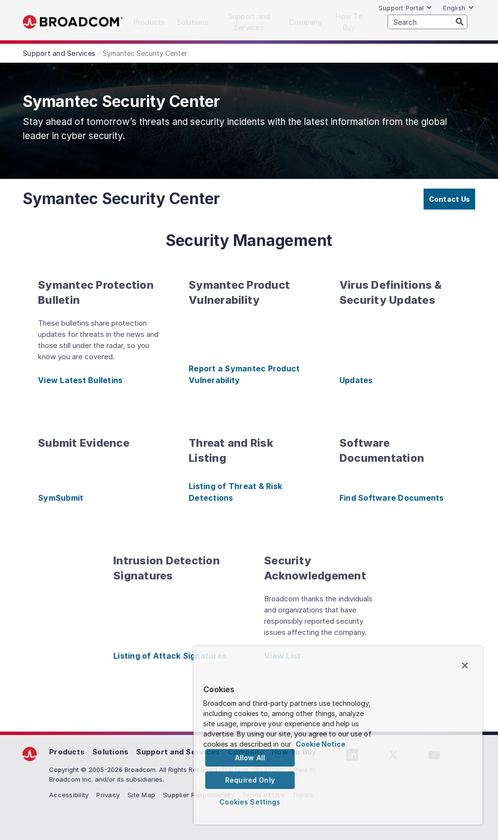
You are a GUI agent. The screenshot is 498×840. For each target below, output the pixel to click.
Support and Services (178, 751)
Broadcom (73, 22)
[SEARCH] (427, 22)
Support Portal (405, 8)
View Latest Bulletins (80, 380)
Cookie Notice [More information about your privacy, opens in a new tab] (320, 744)
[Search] (459, 21)
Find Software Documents (391, 498)
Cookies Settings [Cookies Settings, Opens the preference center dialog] (249, 802)
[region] (338, 735)
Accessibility (69, 795)
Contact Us (449, 199)
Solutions (110, 751)
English (458, 8)
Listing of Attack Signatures (170, 656)
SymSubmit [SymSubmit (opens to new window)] (60, 498)
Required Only (250, 780)
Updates (356, 380)
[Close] (465, 665)
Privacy (108, 795)
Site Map (141, 795)
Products (67, 751)
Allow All (250, 757)
